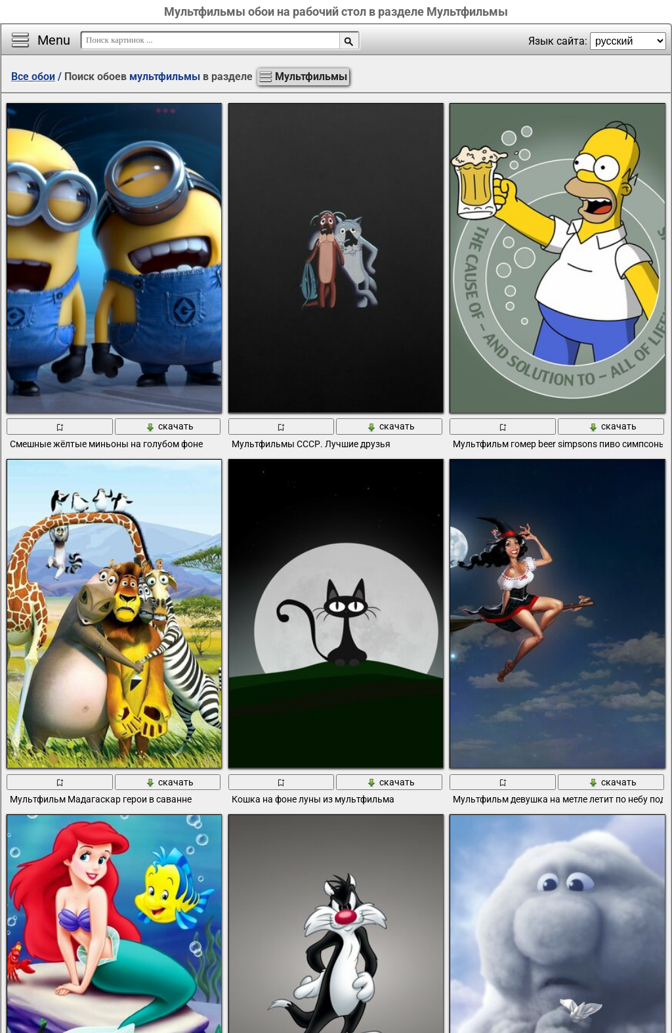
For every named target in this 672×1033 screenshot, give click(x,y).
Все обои (33, 76)
